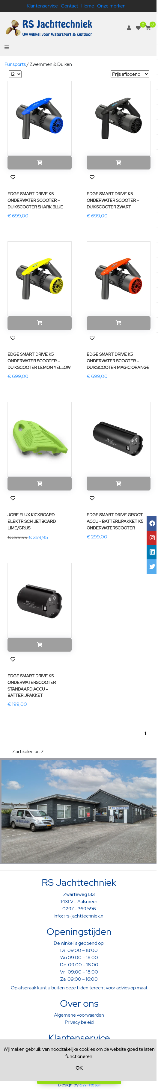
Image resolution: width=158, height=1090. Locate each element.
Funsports (15, 64)
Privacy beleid (79, 1022)
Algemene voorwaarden (79, 1015)
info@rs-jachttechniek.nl (79, 916)
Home (87, 6)
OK (79, 1068)
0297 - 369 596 (79, 909)
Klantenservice (42, 6)
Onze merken (111, 6)
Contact (69, 6)
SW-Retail (89, 1085)
